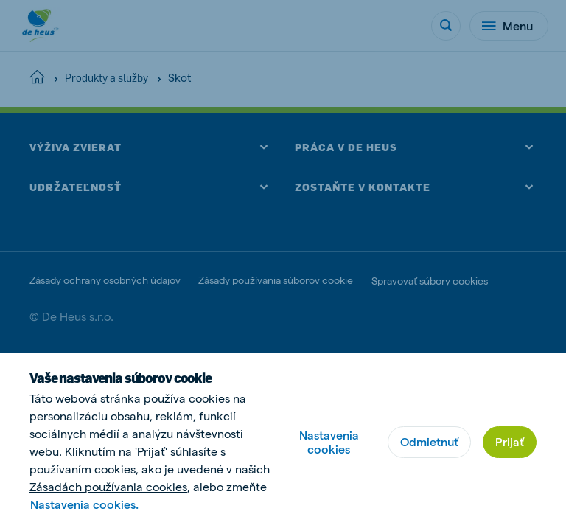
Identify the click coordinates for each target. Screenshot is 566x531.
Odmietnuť (429, 441)
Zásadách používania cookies (108, 486)
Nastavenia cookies (329, 442)
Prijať (509, 441)
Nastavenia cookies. (84, 504)
